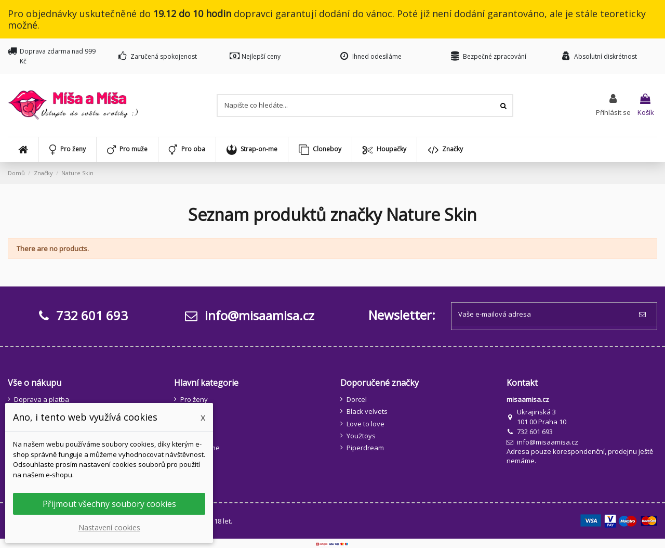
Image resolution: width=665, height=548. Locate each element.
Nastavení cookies (109, 527)
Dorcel (357, 399)
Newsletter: (401, 314)
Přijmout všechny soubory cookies (109, 504)
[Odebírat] (644, 315)
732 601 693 (535, 431)
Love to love (365, 423)
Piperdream (365, 447)
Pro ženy (194, 399)
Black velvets (367, 411)
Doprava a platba (41, 399)
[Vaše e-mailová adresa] (541, 315)
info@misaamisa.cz (249, 315)
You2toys (361, 435)
